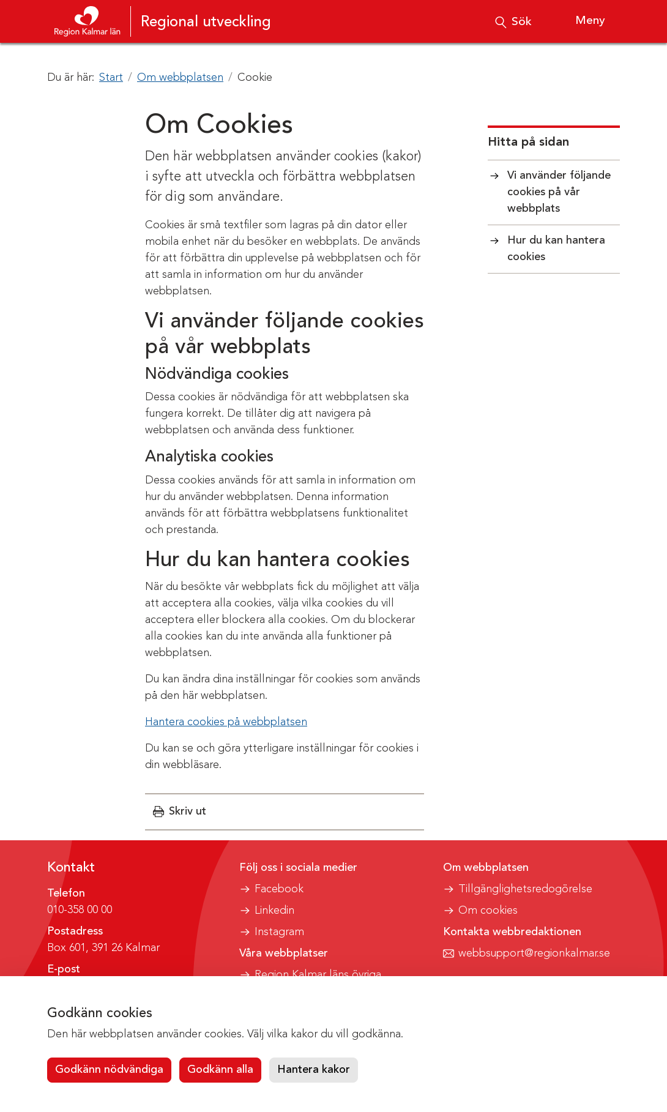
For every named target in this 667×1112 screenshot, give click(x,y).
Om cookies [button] (488, 910)
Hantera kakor (313, 1069)
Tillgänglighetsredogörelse (525, 889)
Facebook (279, 889)
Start (111, 77)
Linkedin (274, 910)
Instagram (279, 932)
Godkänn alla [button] (220, 1069)
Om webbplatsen (180, 77)
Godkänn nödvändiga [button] (109, 1069)
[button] (179, 811)
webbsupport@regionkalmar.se (534, 953)
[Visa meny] (579, 21)
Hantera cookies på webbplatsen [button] (226, 722)
